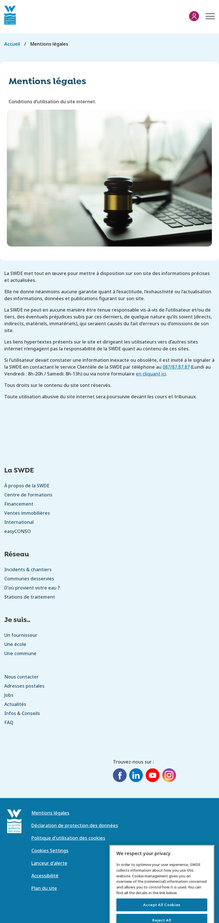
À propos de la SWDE (26, 485)
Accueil (12, 44)
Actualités (15, 704)
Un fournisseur (20, 635)
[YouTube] (152, 776)
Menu (209, 13)
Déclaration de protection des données (74, 825)
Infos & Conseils (22, 713)
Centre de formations (28, 495)
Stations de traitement (29, 597)
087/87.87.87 (176, 367)
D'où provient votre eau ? (32, 588)
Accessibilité (44, 875)
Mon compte (194, 16)
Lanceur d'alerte (49, 863)
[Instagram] (169, 776)
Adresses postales (24, 686)
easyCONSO (17, 531)
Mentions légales (50, 813)
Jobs (8, 695)
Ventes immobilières (27, 513)
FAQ (8, 722)
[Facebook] (120, 776)
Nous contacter (21, 677)
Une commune (20, 653)
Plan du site (44, 888)
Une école (15, 644)
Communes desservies (29, 578)
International (19, 522)
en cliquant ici (151, 374)
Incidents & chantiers (28, 569)
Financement (18, 504)
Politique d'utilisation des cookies (68, 838)
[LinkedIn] (136, 776)
